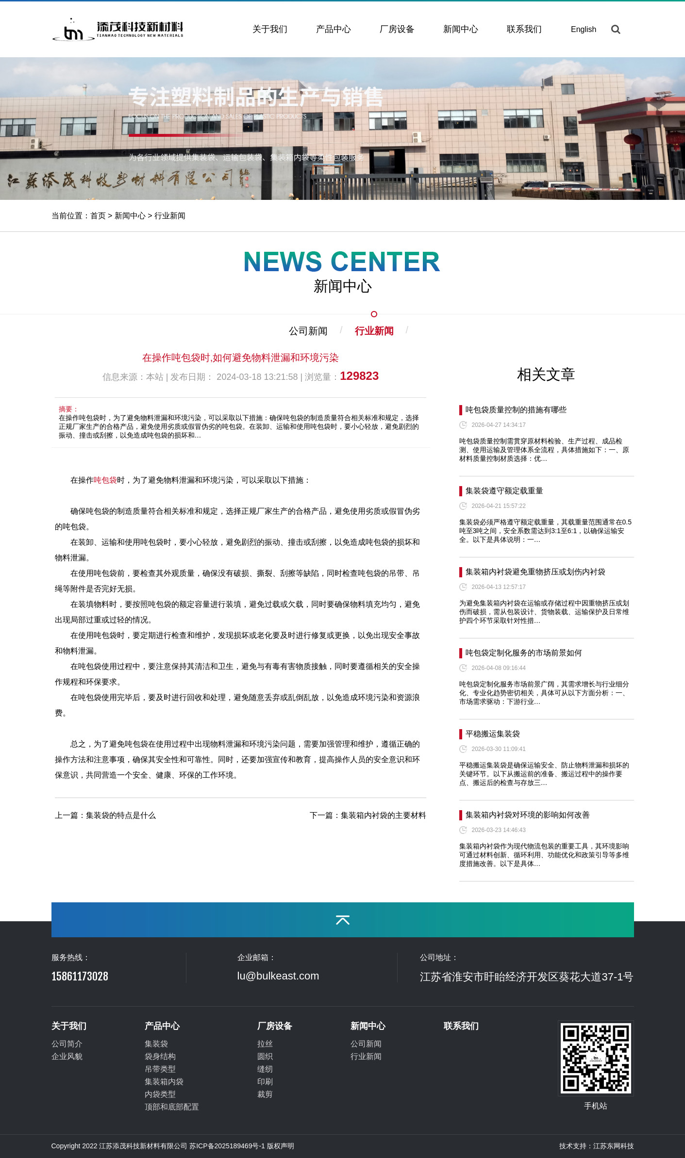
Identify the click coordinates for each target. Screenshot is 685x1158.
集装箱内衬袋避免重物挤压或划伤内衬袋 (535, 572)
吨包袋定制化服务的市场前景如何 (524, 653)
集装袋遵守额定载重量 (504, 491)
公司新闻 (308, 331)
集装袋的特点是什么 (121, 815)
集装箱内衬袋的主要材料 (383, 815)
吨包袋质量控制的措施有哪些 (516, 410)
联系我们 (524, 29)
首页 (98, 216)
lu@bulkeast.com (278, 976)
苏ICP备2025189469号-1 (227, 1146)
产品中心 (333, 29)
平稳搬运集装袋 (493, 734)
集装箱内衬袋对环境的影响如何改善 (528, 815)
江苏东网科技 (613, 1146)
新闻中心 (460, 29)
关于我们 (269, 29)
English (583, 29)
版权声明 (280, 1146)
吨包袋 (105, 480)
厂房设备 (397, 29)
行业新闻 (169, 216)
